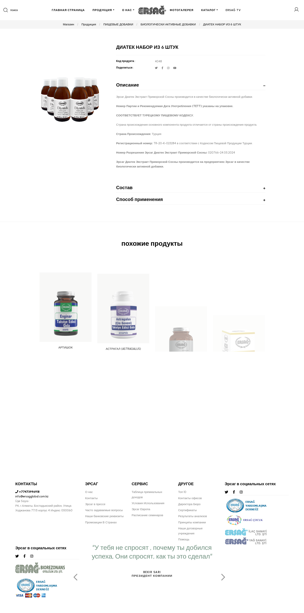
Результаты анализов (192, 516)
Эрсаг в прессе (95, 504)
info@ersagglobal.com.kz (31, 496)
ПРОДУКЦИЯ (102, 10)
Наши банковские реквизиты (104, 516)
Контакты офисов (190, 498)
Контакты (91, 498)
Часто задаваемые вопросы (104, 510)
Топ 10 (182, 492)
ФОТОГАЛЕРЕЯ (182, 10)
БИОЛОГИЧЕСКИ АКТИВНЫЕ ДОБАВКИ (168, 24)
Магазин (68, 24)
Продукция (88, 24)
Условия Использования (148, 503)
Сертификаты (187, 510)
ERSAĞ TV (233, 10)
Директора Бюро (189, 504)
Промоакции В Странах (101, 522)
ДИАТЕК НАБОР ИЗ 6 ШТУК (222, 24)
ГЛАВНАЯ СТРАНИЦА (68, 10)
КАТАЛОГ (208, 10)
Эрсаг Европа (141, 509)
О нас (89, 492)
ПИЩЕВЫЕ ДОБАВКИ (118, 24)
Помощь (183, 539)
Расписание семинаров (147, 515)
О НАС (127, 10)
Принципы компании (192, 522)
